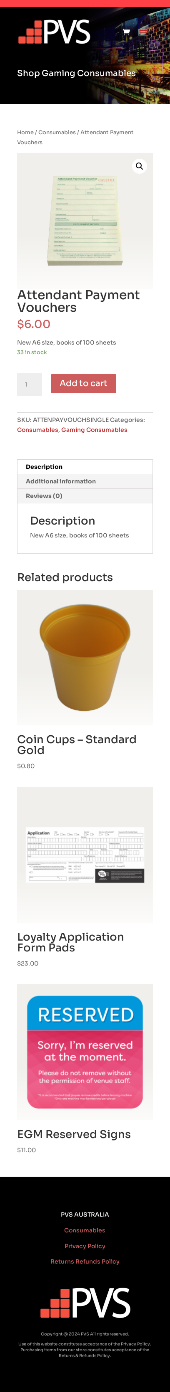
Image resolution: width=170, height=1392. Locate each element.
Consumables (57, 132)
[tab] (85, 467)
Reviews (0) (44, 496)
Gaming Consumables (94, 430)
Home (25, 132)
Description (44, 467)
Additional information (61, 481)
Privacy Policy (85, 1246)
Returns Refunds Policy (85, 1261)
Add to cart (84, 383)
